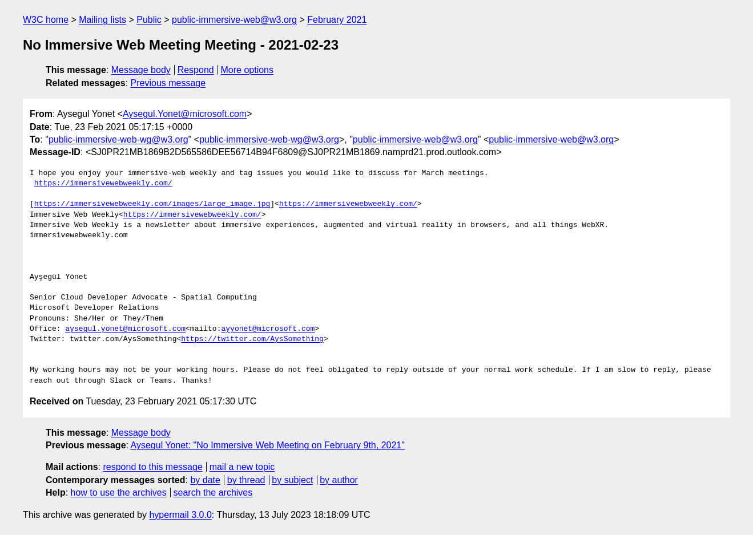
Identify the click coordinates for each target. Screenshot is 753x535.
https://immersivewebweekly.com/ (103, 184)
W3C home (46, 20)
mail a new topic (242, 467)
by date (205, 480)
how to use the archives (119, 492)
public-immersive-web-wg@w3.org (118, 139)
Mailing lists (102, 20)
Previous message (168, 83)
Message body (141, 70)
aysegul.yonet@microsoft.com (125, 329)
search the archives (213, 492)
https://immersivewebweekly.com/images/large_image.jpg (152, 204)
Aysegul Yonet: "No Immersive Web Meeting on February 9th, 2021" (268, 445)
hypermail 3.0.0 (180, 515)
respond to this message (152, 467)
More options (247, 70)
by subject (292, 480)
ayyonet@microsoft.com (268, 329)
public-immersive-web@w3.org (234, 20)
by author (339, 480)
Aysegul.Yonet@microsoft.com (185, 114)
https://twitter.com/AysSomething (252, 339)
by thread (246, 480)
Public (149, 20)
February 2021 (337, 20)
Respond (196, 70)
